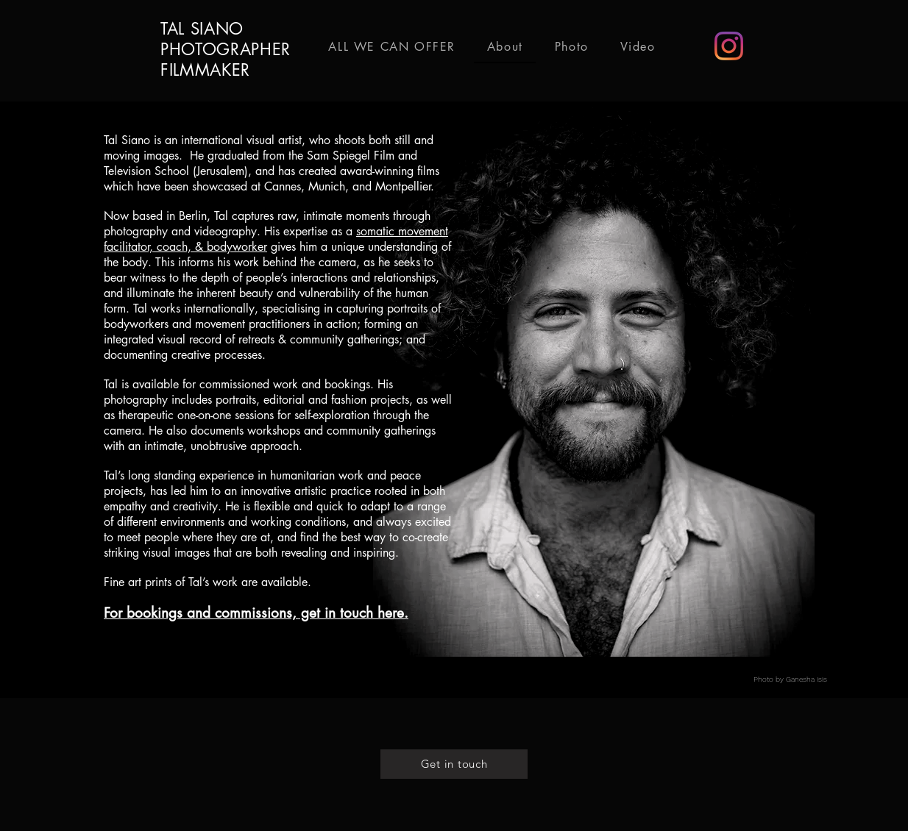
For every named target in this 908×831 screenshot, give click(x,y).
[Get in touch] (454, 764)
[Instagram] (728, 46)
